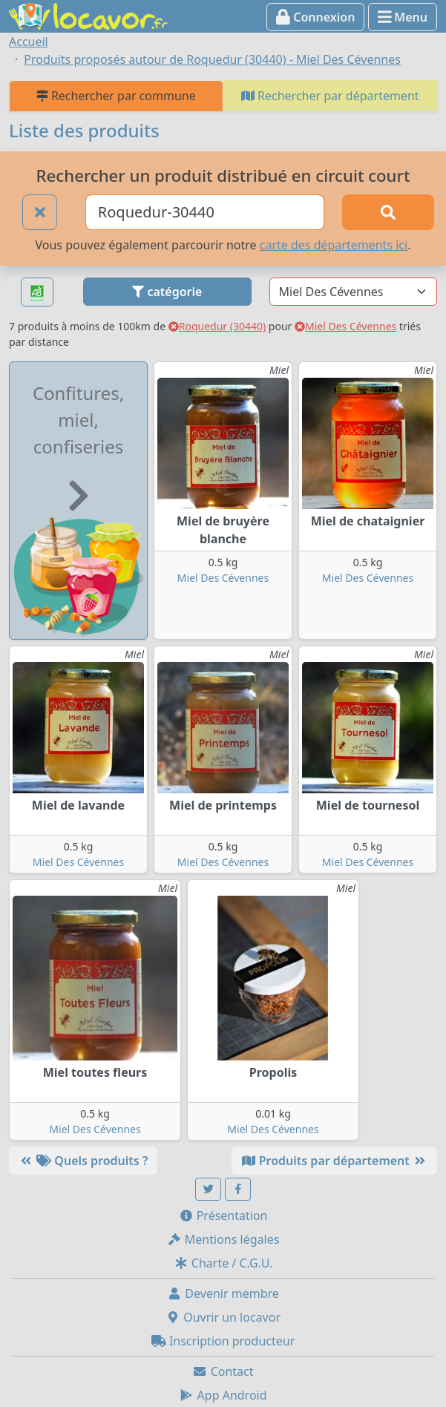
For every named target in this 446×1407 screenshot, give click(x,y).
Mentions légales (223, 1239)
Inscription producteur (223, 1341)
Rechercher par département (330, 96)
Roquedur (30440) (217, 326)
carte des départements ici (333, 245)
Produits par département (334, 1160)
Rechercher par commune (116, 96)
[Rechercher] (388, 212)
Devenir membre (223, 1293)
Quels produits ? (83, 1160)
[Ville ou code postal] (204, 212)
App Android (222, 1395)
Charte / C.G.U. (223, 1263)
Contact (222, 1371)
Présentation (223, 1215)
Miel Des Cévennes (345, 326)
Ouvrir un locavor (223, 1317)
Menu (402, 17)
